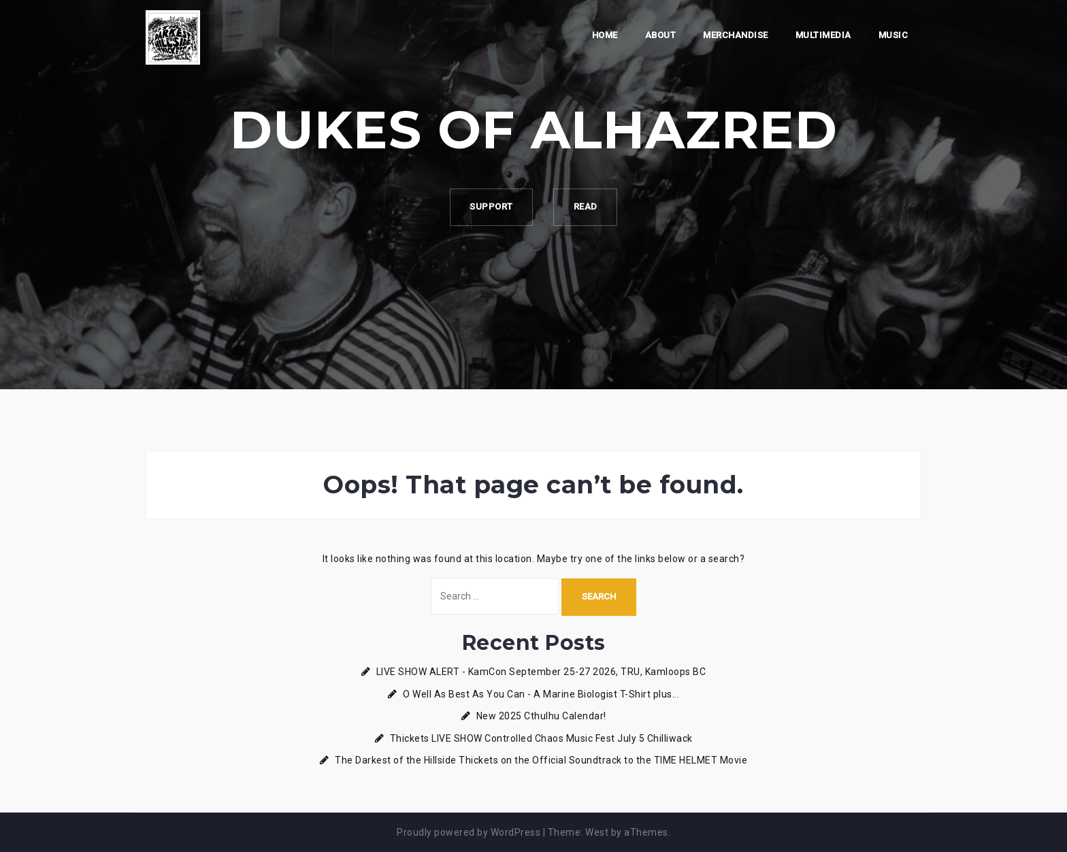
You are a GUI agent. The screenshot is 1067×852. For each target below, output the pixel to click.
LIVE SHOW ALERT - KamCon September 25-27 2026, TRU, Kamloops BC (541, 671)
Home (605, 35)
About (660, 35)
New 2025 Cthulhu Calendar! (541, 715)
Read (586, 207)
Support (490, 207)
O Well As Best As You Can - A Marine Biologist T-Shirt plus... (541, 694)
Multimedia (823, 35)
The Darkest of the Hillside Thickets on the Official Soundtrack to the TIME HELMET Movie (541, 760)
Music (893, 35)
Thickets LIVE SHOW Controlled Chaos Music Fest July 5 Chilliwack (541, 738)
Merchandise (735, 35)
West (596, 832)
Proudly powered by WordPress (468, 832)
